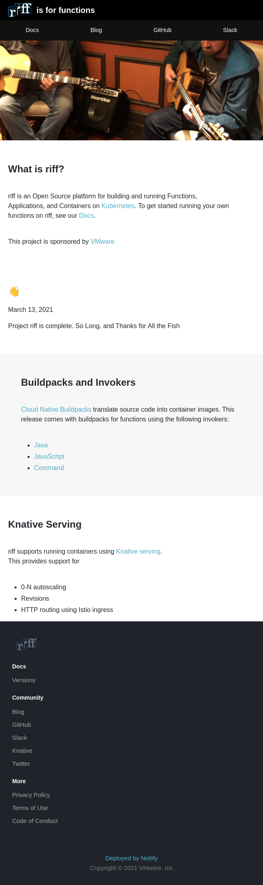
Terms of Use (30, 807)
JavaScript (49, 456)
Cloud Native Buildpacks (56, 409)
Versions (24, 680)
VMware (103, 241)
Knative (22, 750)
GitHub (163, 30)
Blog (96, 30)
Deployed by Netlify (131, 858)
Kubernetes (118, 205)
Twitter (21, 763)
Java (41, 445)
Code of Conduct (35, 820)
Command (49, 467)
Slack (230, 30)
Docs (32, 30)
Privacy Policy (31, 794)
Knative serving (138, 551)
